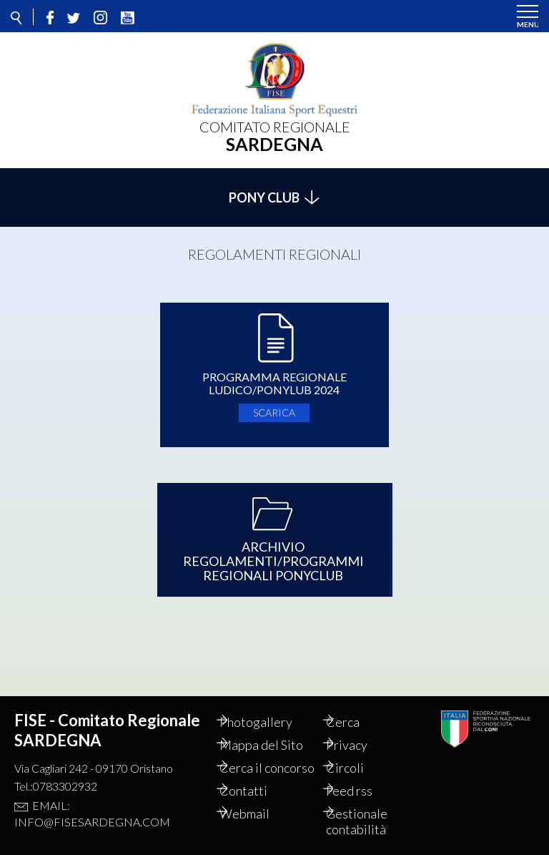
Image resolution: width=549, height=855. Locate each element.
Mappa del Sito (276, 729)
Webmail (259, 813)
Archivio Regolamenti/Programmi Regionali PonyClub (273, 553)
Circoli (360, 752)
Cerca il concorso (259, 760)
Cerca (358, 706)
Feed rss (364, 790)
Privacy (361, 729)
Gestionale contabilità (371, 821)
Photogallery (270, 706)
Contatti (258, 790)
